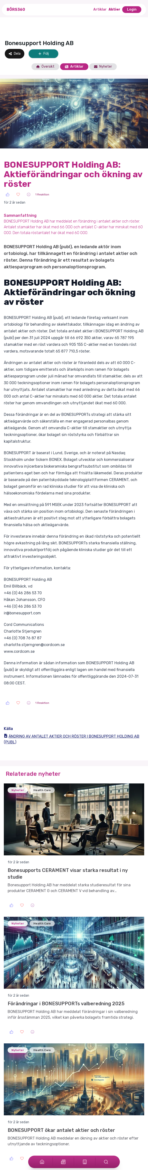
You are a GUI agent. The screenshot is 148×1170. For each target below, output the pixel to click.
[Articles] (63, 1162)
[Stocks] (85, 1162)
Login (132, 9)
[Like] (7, 194)
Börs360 (16, 9)
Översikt (45, 67)
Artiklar (100, 9)
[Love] (18, 194)
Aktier (114, 9)
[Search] (106, 1162)
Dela (15, 54)
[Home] (42, 1162)
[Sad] (28, 194)
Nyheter (103, 67)
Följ (43, 54)
